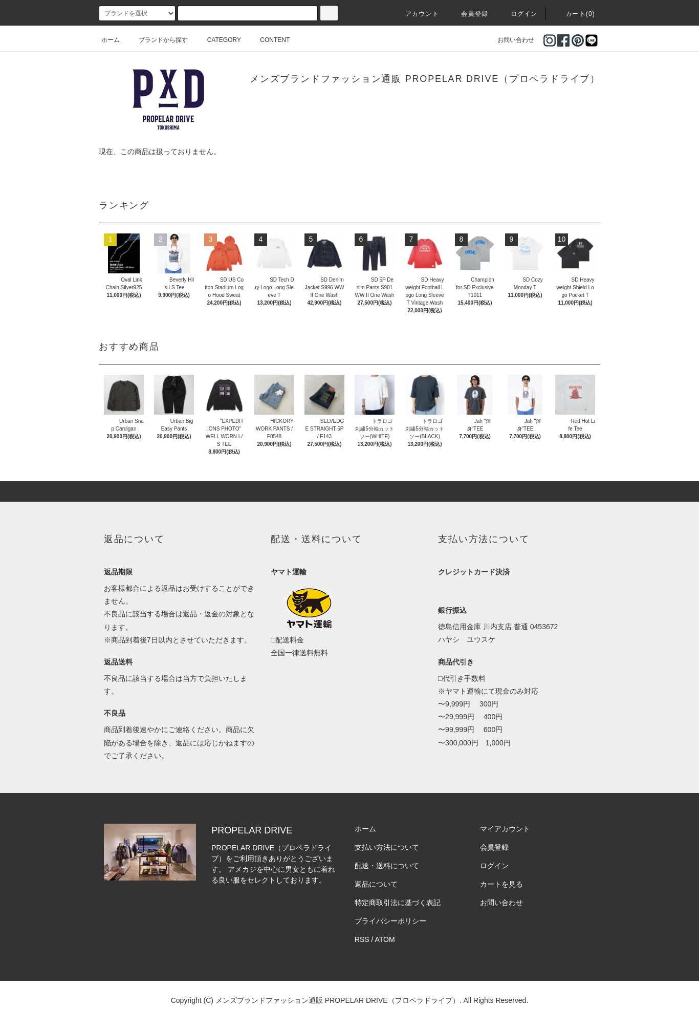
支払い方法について (387, 847)
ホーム (110, 40)
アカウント (416, 13)
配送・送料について (387, 866)
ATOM (385, 939)
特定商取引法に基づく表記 (398, 902)
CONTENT (269, 40)
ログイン (518, 13)
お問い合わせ (509, 40)
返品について (376, 884)
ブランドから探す (157, 40)
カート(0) (574, 13)
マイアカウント (505, 829)
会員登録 (468, 13)
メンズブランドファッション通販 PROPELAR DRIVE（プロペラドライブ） (425, 79)
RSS (362, 939)
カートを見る (501, 884)
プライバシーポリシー (390, 921)
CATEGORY (218, 40)
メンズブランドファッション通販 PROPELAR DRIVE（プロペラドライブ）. (338, 1000)
